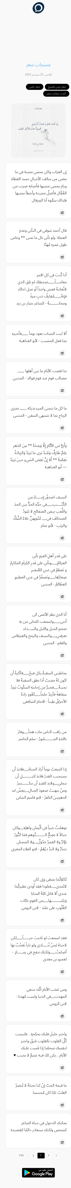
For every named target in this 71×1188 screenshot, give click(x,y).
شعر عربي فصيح (54, 86)
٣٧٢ (18, 1155)
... (25, 1155)
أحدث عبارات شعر (53, 93)
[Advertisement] (35, 38)
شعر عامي (32, 86)
